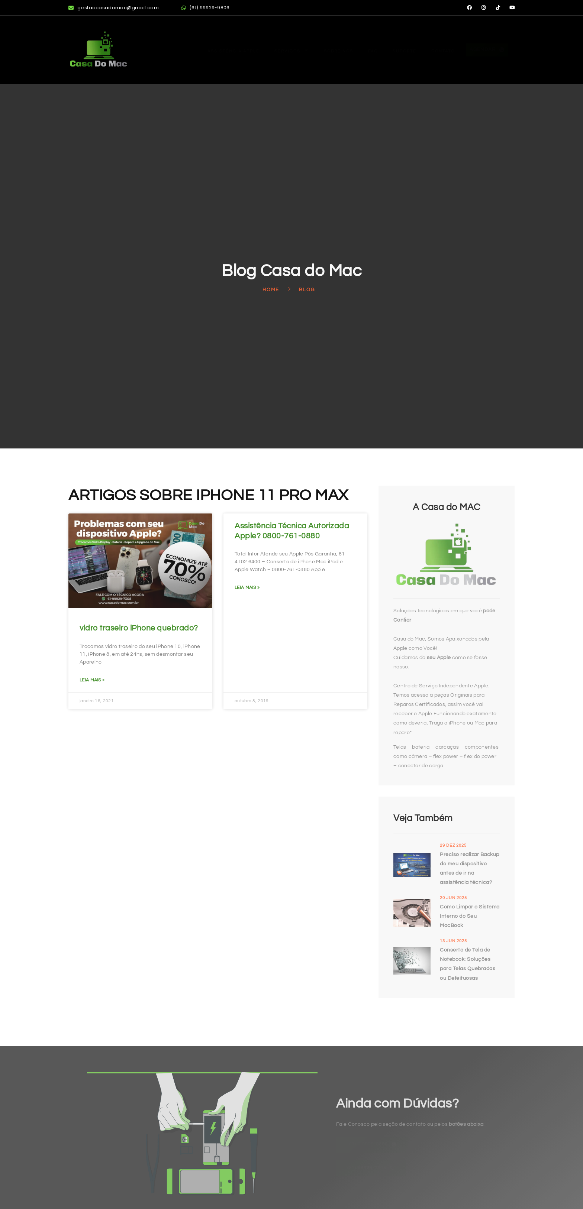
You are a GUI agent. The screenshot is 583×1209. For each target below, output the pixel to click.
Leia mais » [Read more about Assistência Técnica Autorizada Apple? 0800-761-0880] (247, 587)
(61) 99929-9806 (205, 7)
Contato (436, 49)
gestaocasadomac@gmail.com (113, 7)
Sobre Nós (322, 49)
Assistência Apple (207, 49)
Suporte (394, 49)
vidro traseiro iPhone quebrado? (139, 628)
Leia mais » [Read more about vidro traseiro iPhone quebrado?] (92, 680)
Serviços (271, 49)
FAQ (360, 49)
